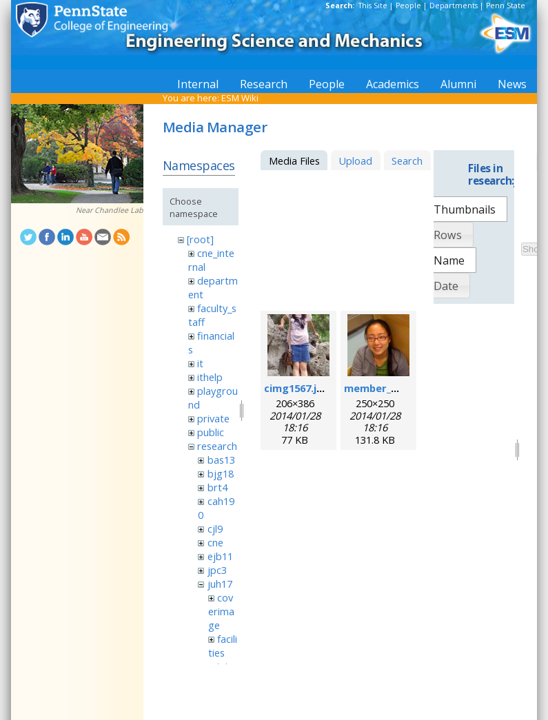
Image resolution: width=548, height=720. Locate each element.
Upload (355, 160)
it (200, 363)
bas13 (221, 459)
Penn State (505, 5)
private (213, 418)
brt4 (217, 487)
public (210, 432)
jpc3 (217, 570)
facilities (222, 645)
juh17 (219, 583)
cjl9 (215, 528)
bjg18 (220, 473)
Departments (453, 5)
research (217, 446)
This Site (372, 5)
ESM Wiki (239, 98)
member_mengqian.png (403, 388)
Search (407, 160)
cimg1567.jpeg (300, 388)
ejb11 (220, 556)
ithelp (210, 377)
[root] (200, 239)
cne (215, 542)
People (408, 5)
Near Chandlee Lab (109, 210)
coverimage (221, 611)
